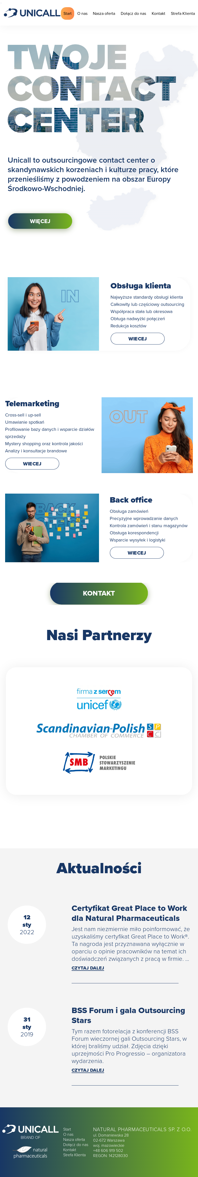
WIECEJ (137, 338)
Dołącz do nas (133, 13)
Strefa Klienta (183, 13)
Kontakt (158, 13)
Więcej (40, 221)
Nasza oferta (104, 13)
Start (67, 13)
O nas (82, 13)
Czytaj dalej (88, 968)
